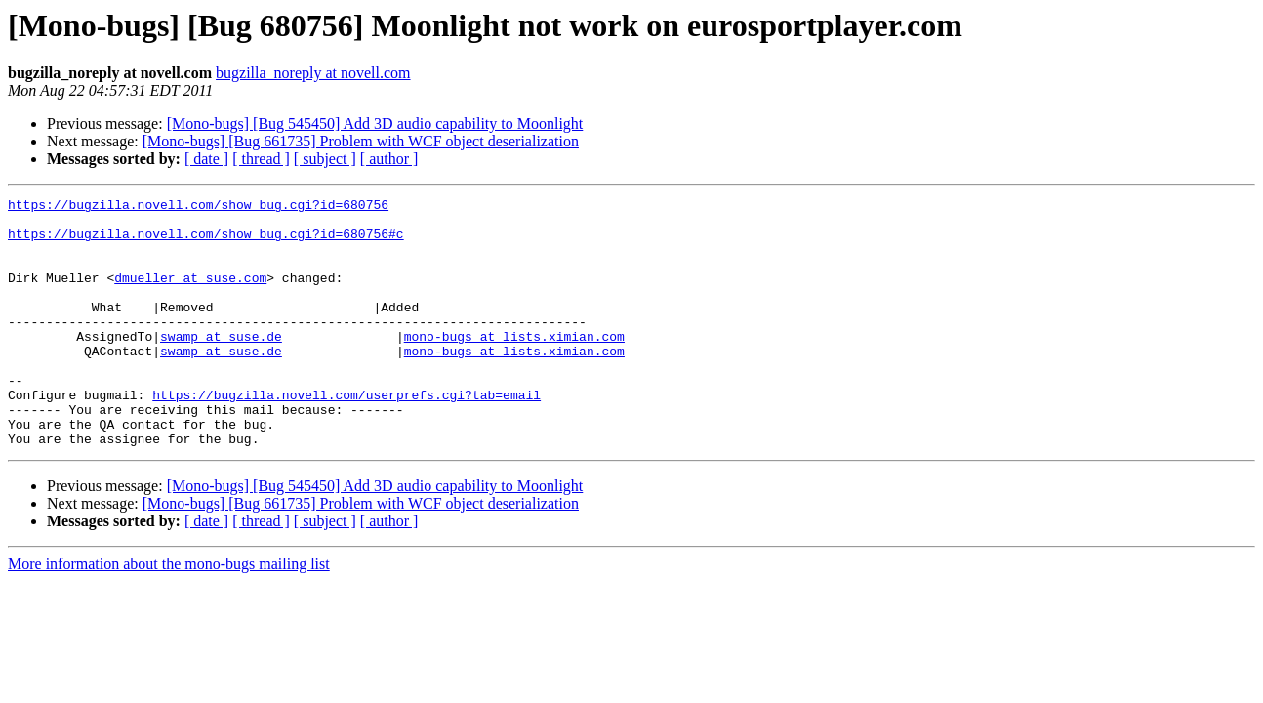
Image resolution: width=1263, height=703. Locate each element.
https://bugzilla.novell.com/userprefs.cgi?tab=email (346, 435)
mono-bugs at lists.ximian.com (514, 365)
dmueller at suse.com (190, 295)
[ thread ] (261, 158)
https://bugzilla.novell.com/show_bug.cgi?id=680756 (198, 207)
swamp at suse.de (221, 365)
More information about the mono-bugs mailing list (169, 613)
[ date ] (206, 158)
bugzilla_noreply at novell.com (313, 72)
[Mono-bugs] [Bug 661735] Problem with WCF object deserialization (361, 141)
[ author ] (389, 158)
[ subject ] (325, 158)
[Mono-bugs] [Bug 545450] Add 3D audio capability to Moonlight (375, 123)
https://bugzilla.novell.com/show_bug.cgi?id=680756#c (206, 242)
